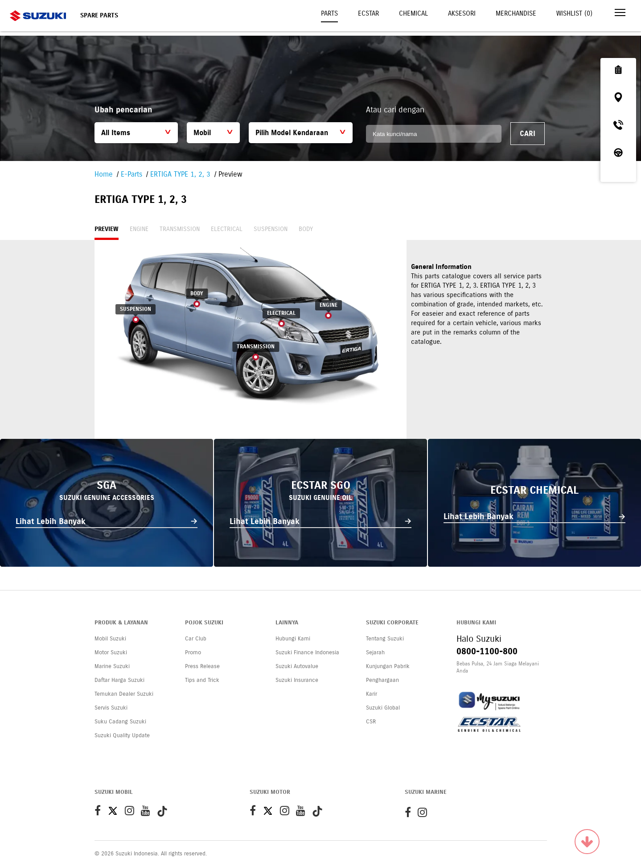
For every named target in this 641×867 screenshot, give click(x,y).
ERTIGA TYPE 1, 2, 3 (180, 174)
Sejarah (375, 652)
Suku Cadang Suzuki (120, 721)
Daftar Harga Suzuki (119, 680)
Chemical (413, 13)
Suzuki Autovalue (296, 666)
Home (104, 174)
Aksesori (462, 13)
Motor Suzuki (111, 652)
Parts (329, 13)
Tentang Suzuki (385, 638)
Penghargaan (382, 680)
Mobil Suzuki (110, 638)
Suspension (271, 229)
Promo (193, 652)
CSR (371, 721)
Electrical (226, 229)
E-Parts (131, 174)
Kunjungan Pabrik (388, 666)
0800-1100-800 (487, 651)
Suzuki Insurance (296, 680)
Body (306, 229)
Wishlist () (574, 13)
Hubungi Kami (292, 638)
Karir (371, 694)
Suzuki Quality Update (122, 735)
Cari (527, 133)
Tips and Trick (202, 680)
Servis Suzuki (111, 707)
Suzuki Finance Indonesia (307, 652)
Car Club (195, 638)
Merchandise (516, 13)
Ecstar (368, 13)
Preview (107, 229)
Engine (139, 229)
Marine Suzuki (112, 666)
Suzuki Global (383, 707)
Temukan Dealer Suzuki (124, 694)
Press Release (202, 666)
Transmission (180, 229)
